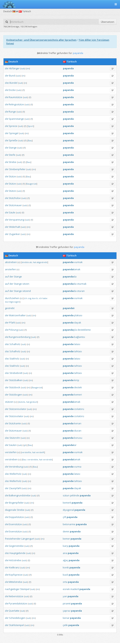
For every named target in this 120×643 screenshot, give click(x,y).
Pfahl (12, 322)
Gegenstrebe (16, 546)
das (7, 82)
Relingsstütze (16, 104)
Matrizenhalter (17, 315)
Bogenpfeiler (16, 502)
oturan (81, 291)
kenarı (77, 423)
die (6, 90)
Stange (13, 147)
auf (7, 276)
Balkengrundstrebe (20, 495)
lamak (71, 269)
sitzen (25, 283)
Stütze (12, 176)
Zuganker (14, 234)
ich (25, 298)
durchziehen (12, 298)
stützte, (22, 401)
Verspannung (16, 219)
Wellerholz (15, 473)
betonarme (69, 524)
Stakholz (14, 358)
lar (69, 445)
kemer (66, 538)
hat (34, 262)
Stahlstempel (16, 625)
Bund (12, 75)
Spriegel (13, 133)
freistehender (13, 538)
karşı (65, 546)
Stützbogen (15, 394)
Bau (30, 140)
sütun (66, 495)
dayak (77, 322)
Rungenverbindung (19, 337)
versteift (40, 452)
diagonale (10, 509)
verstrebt (47, 459)
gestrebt (9, 308)
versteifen (11, 452)
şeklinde (74, 495)
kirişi (76, 380)
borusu (78, 437)
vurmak (78, 262)
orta (65, 582)
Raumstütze (15, 97)
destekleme (84, 329)
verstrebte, (33, 459)
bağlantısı (79, 337)
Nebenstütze (16, 596)
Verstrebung (16, 466)
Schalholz (14, 344)
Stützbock (14, 387)
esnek (66, 589)
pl (25, 445)
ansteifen (10, 269)
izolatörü (79, 409)
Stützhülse (15, 198)
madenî (74, 589)
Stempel (24, 589)
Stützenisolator (17, 409)
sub (23, 68)
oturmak (81, 283)
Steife (12, 154)
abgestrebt (42, 262)
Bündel (13, 82)
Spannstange (16, 118)
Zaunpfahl (15, 488)
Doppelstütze (16, 517)
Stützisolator (16, 416)
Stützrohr (14, 437)
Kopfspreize (16, 574)
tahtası (78, 351)
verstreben (11, 459)
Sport (30, 126)
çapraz (67, 610)
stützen (9, 401)
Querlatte (14, 610)
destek (78, 387)
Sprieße (13, 140)
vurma (77, 466)
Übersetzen (107, 21)
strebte (25, 262)
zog (29, 298)
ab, (30, 262)
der (7, 68)
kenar (66, 618)
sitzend (26, 291)
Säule (12, 212)
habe (44, 298)
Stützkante (15, 423)
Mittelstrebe (15, 582)
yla (70, 329)
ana (65, 553)
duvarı (77, 430)
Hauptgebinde (17, 553)
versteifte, (26, 452)
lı (69, 308)
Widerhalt (14, 226)
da (69, 276)
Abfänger (14, 68)
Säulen (13, 445)
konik (66, 567)
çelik (65, 625)
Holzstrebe (15, 560)
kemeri (78, 394)
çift (64, 517)
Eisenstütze (15, 524)
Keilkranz (14, 567)
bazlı (65, 574)
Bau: (24, 459)
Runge (12, 111)
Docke (12, 90)
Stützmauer (15, 205)
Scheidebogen (17, 618)
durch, (35, 298)
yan (65, 596)
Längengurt (27, 538)
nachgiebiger (12, 589)
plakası (78, 315)
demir (66, 531)
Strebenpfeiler (17, 169)
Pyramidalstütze (18, 603)
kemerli (67, 502)
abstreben (11, 262)
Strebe (12, 162)
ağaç (65, 560)
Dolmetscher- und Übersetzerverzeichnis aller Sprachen (41, 40)
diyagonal (68, 509)
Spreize (13, 126)
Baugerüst (31, 183)
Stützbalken (16, 380)
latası (77, 344)
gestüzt (33, 401)
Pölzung (13, 329)
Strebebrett (15, 373)
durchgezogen (12, 301)
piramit (67, 603)
